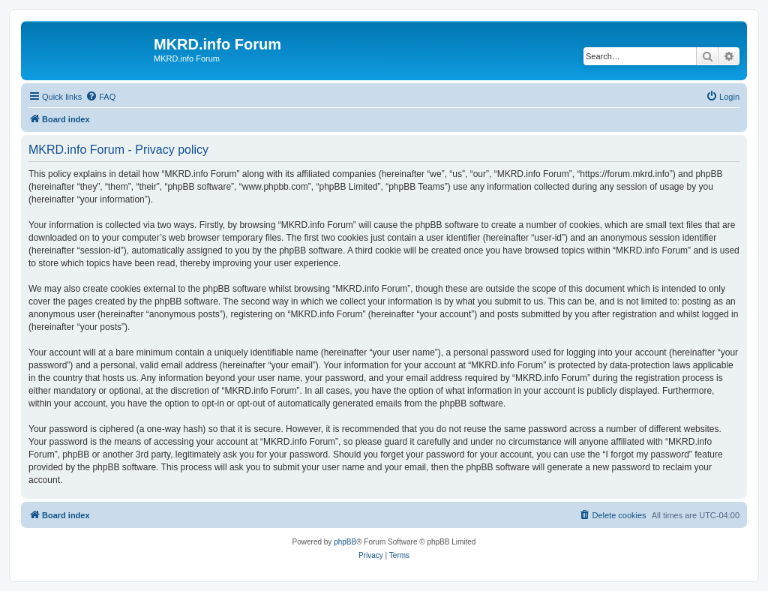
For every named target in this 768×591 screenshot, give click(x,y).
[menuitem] (101, 97)
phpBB (345, 542)
